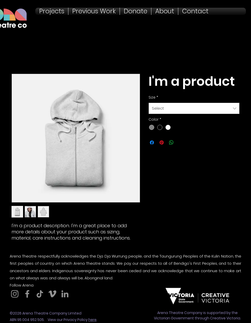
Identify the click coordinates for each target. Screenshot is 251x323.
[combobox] (194, 108)
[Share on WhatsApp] (171, 142)
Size (153, 97)
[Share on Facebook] (152, 142)
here (92, 319)
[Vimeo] (52, 294)
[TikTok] (40, 294)
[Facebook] (27, 294)
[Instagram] (15, 294)
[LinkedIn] (65, 294)
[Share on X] (181, 142)
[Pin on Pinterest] (162, 142)
